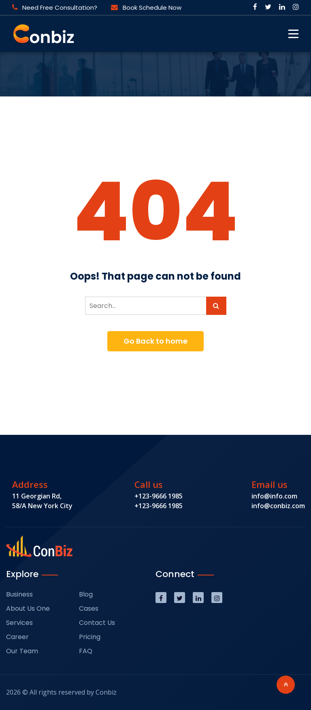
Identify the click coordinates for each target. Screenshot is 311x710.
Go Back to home (155, 341)
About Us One (28, 608)
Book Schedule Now (146, 7)
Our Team (22, 651)
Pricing (89, 637)
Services (19, 622)
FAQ (85, 651)
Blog (86, 594)
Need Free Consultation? (54, 7)
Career (17, 637)
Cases (88, 608)
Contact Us (97, 622)
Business (19, 594)
